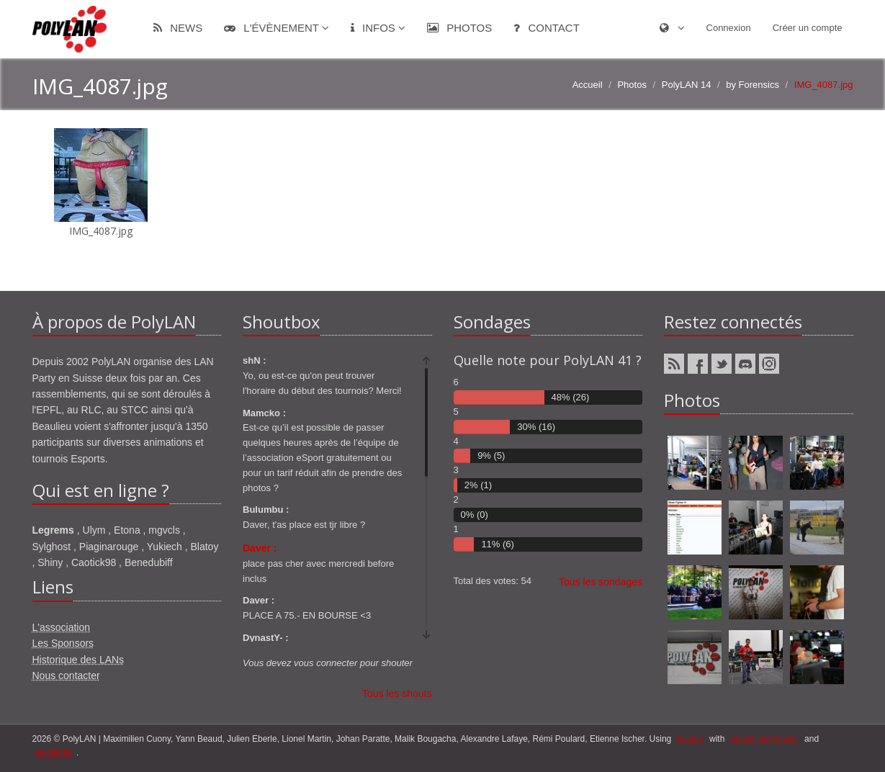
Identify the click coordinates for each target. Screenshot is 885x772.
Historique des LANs (78, 659)
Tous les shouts (397, 693)
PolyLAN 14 (686, 84)
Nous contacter (66, 675)
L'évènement (276, 28)
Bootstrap (54, 753)
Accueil (587, 84)
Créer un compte (808, 27)
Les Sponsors (63, 643)
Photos (459, 28)
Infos (378, 28)
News (177, 28)
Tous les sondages (600, 582)
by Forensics (752, 84)
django (691, 739)
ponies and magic (765, 739)
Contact (546, 28)
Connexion (728, 27)
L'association (61, 627)
